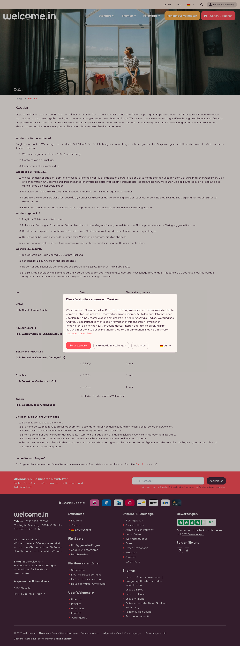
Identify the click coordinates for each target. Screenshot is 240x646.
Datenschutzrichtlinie (79, 333)
